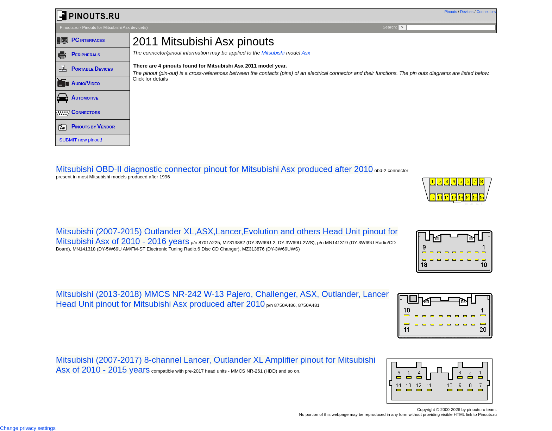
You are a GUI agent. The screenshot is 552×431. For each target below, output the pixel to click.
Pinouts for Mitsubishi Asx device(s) (115, 27)
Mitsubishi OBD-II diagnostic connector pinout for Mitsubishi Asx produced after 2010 (214, 169)
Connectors (486, 11)
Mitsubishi (273, 53)
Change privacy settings (28, 428)
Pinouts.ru (69, 27)
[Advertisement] (315, 101)
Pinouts (450, 11)
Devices (466, 11)
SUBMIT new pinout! (80, 139)
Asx (306, 53)
